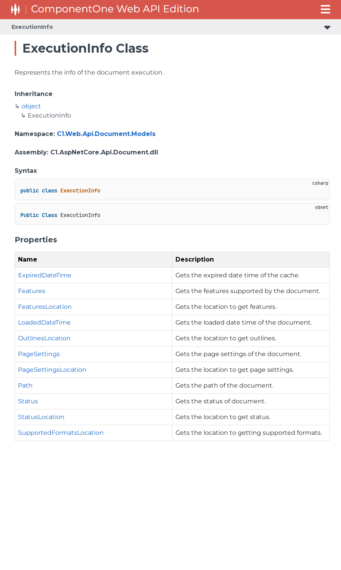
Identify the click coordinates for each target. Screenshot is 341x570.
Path (25, 385)
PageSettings (39, 354)
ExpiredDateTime (44, 275)
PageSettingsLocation (52, 369)
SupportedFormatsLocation (61, 432)
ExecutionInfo (32, 26)
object (31, 106)
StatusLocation (41, 417)
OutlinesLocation (44, 338)
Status (28, 401)
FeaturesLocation (45, 306)
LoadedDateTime (44, 322)
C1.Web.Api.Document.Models (106, 134)
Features (31, 291)
